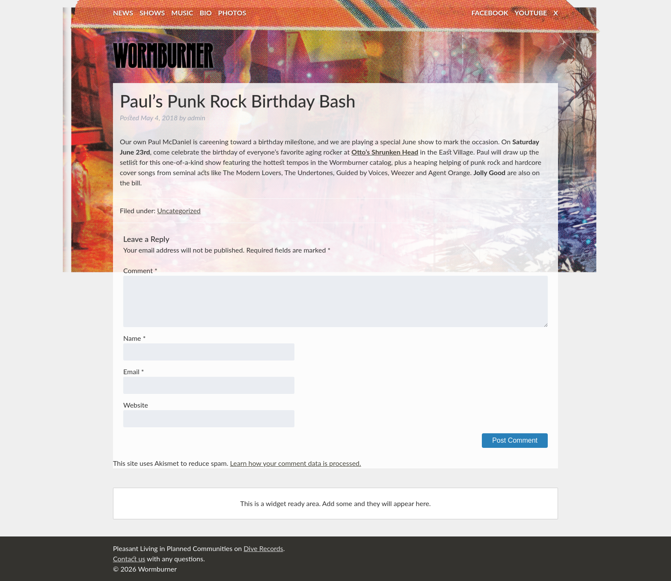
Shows (152, 13)
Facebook (490, 13)
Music (182, 13)
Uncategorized (179, 210)
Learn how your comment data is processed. (295, 463)
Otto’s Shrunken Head (384, 152)
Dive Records (263, 548)
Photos (232, 13)
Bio (205, 13)
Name (134, 338)
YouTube (531, 13)
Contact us (129, 558)
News (123, 13)
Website (135, 405)
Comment (140, 270)
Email (133, 371)
